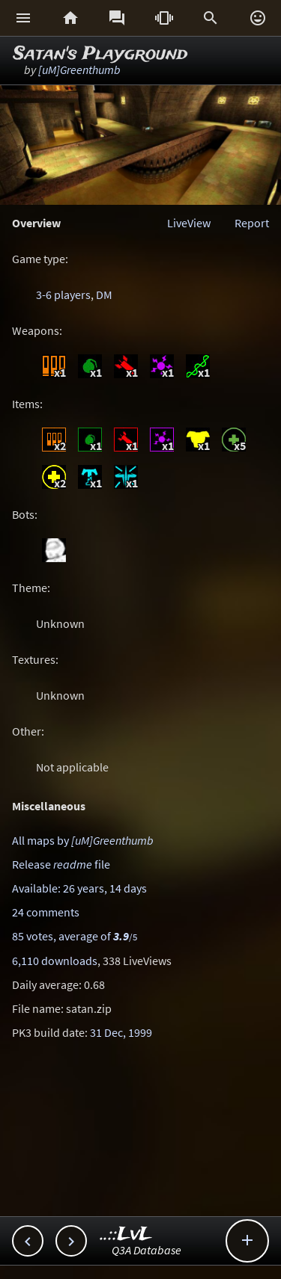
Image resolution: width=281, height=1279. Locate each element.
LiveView (189, 222)
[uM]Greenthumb (79, 69)
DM (104, 294)
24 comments (45, 911)
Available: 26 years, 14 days (79, 888)
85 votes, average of (74, 935)
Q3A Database (146, 1249)
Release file (61, 864)
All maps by (83, 840)
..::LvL (126, 1234)
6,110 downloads (54, 960)
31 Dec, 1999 (121, 1032)
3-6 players (63, 294)
